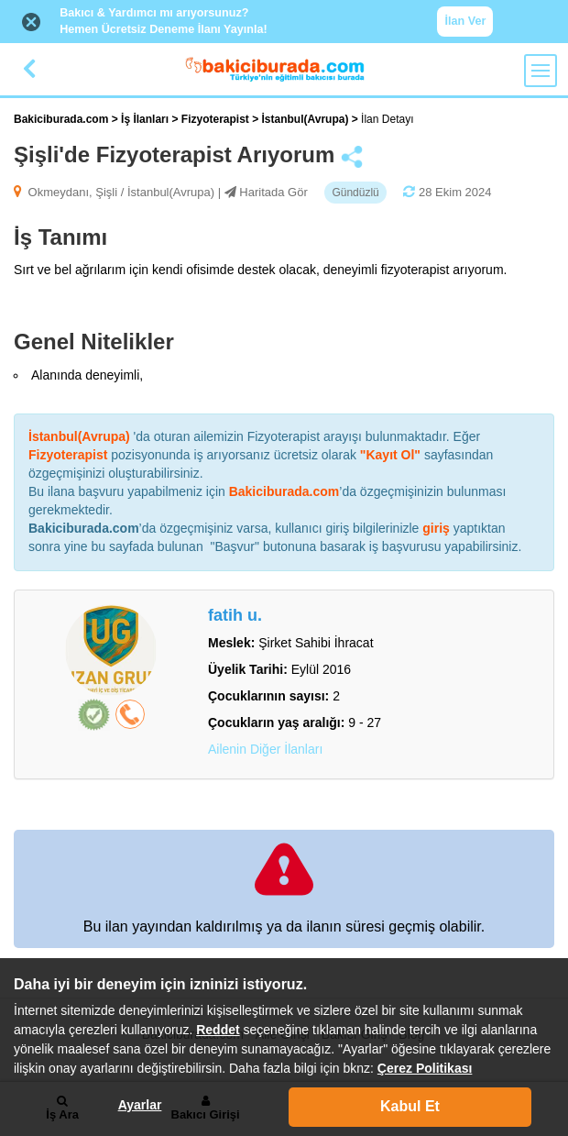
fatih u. (235, 615)
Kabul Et (410, 1106)
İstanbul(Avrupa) (307, 119)
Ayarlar (140, 1104)
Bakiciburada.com (61, 119)
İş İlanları (146, 119)
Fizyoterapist (216, 119)
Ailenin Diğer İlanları (265, 749)
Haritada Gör (273, 192)
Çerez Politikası (425, 1068)
